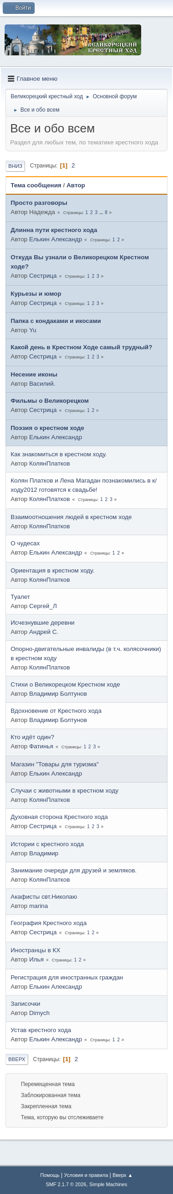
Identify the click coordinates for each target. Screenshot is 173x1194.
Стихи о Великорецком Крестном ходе (65, 684)
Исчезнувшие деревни (43, 622)
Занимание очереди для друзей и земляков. (74, 870)
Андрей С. (43, 631)
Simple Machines (108, 1184)
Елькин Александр (55, 239)
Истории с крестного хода (47, 844)
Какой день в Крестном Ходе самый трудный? (81, 347)
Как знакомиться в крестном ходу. (59, 454)
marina (38, 905)
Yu (32, 330)
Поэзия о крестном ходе (47, 427)
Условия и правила (86, 1175)
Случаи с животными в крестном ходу (65, 790)
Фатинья (41, 746)
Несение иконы (34, 374)
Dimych (39, 1012)
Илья (36, 959)
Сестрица (43, 275)
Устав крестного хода (41, 1030)
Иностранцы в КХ (35, 950)
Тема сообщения (36, 185)
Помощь (50, 1175)
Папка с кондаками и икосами (56, 320)
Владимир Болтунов (58, 693)
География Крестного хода (49, 922)
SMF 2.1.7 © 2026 (66, 1184)
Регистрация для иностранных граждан (67, 977)
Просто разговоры (39, 202)
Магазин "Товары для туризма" (55, 764)
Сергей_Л (43, 606)
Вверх (16, 1059)
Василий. (42, 383)
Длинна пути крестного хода (54, 230)
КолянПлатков (49, 463)
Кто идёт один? (32, 737)
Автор (75, 185)
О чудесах (25, 543)
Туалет (20, 596)
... (101, 212)
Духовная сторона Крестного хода (59, 816)
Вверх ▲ (123, 1175)
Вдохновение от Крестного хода (56, 710)
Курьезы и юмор (36, 293)
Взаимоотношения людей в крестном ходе (71, 516)
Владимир (43, 853)
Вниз (15, 166)
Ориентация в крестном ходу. (53, 570)
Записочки (25, 1003)
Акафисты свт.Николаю (44, 896)
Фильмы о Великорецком (50, 400)
